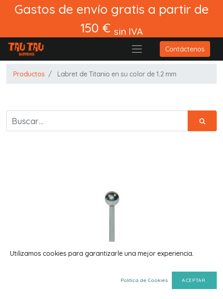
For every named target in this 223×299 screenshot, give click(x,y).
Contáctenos (185, 49)
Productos (29, 74)
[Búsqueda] (202, 120)
